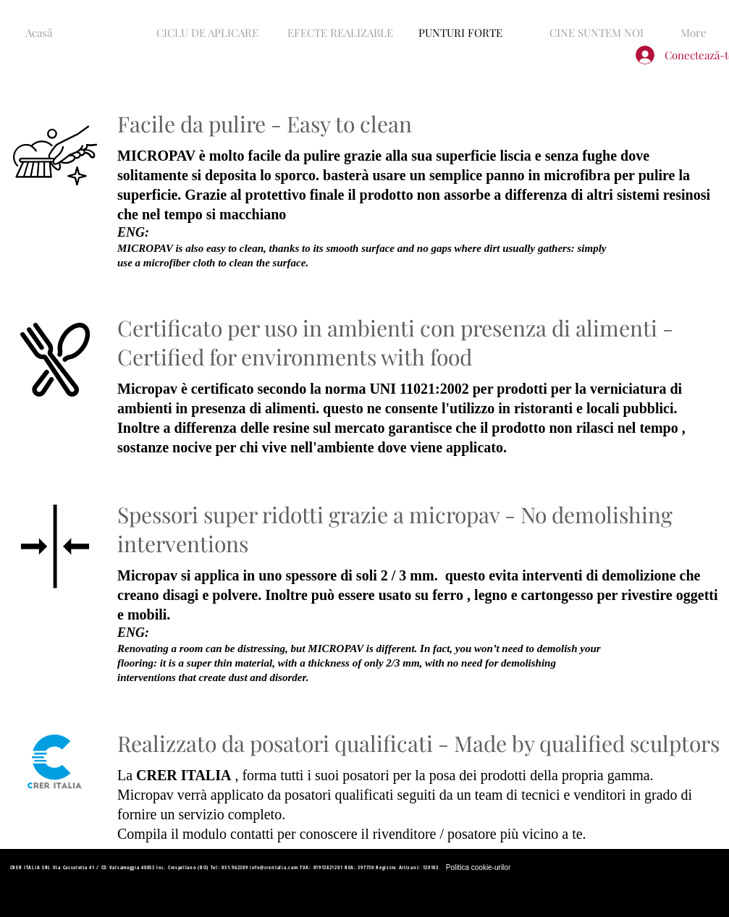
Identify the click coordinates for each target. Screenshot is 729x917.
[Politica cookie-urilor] (478, 867)
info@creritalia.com (274, 867)
